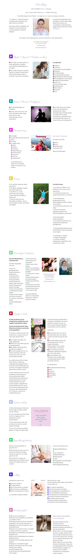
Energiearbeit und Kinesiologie (62, 460)
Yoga (55, 458)
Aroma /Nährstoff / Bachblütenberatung (58, 453)
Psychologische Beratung (61, 464)
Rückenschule (58, 456)
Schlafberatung (58, 462)
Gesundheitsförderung (60, 449)
